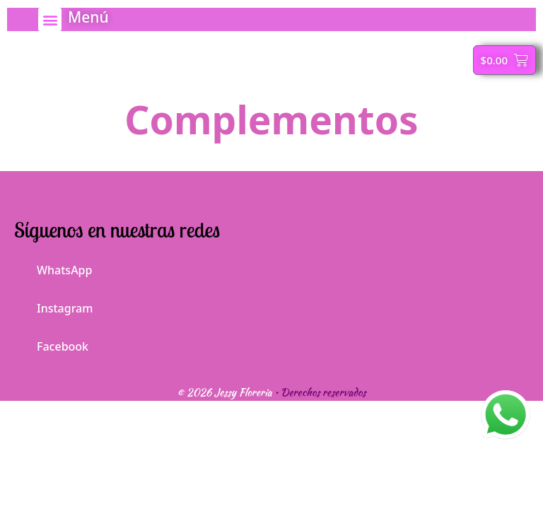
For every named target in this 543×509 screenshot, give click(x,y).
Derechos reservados (323, 392)
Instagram (53, 304)
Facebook (51, 342)
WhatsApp (53, 266)
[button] (50, 19)
